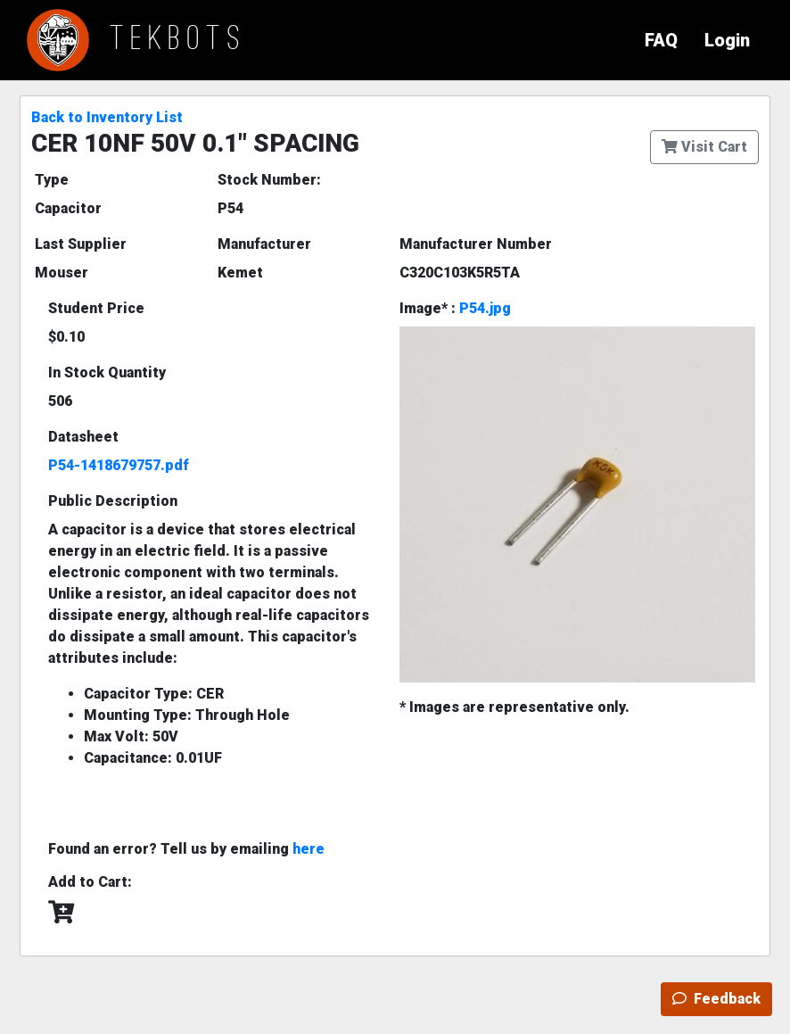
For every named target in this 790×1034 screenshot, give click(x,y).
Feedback (716, 998)
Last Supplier (81, 244)
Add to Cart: (90, 881)
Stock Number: (269, 179)
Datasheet (83, 436)
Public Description (112, 500)
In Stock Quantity (107, 372)
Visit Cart (704, 146)
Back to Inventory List (107, 117)
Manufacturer (264, 244)
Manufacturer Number (475, 244)
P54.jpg (485, 308)
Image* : (455, 308)
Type (52, 179)
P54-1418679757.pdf (118, 465)
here (308, 848)
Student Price (96, 308)
